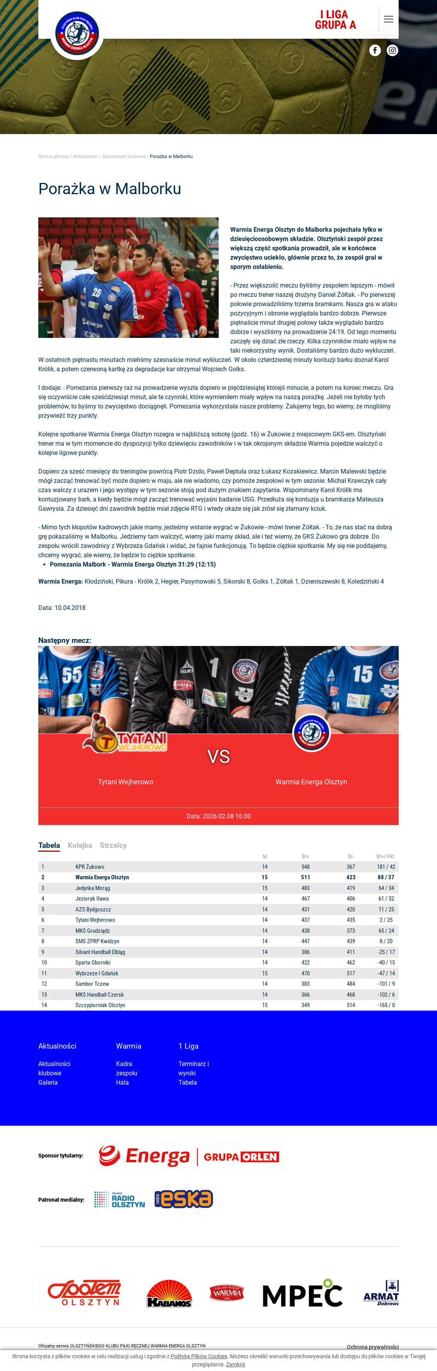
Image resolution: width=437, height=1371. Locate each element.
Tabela (187, 1082)
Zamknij (235, 1364)
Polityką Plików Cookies (199, 1356)
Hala (122, 1082)
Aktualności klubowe (124, 156)
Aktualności (85, 156)
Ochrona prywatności (373, 1347)
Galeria (48, 1082)
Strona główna (53, 156)
